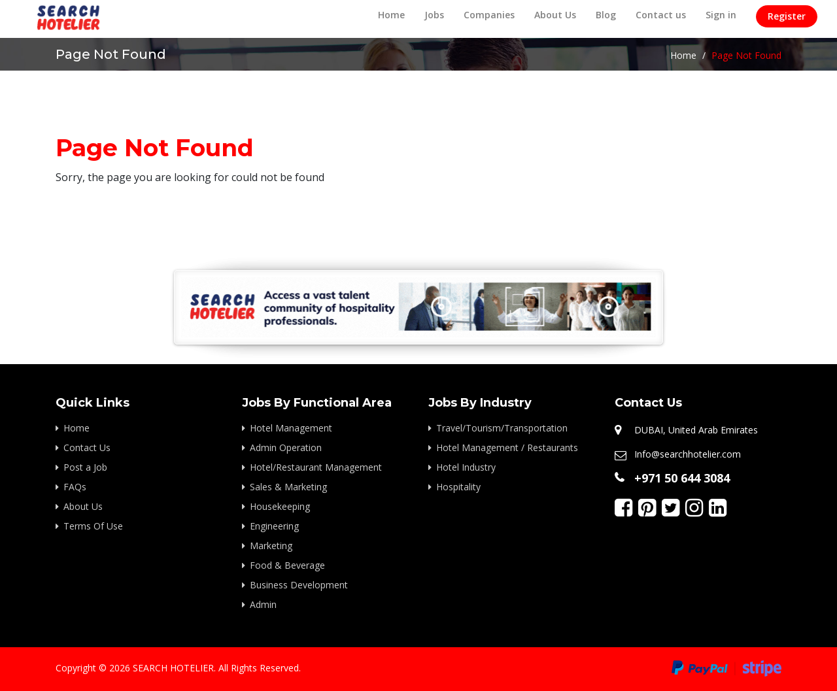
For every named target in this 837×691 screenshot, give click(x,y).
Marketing (271, 545)
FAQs (74, 486)
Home (391, 14)
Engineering (274, 526)
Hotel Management (291, 428)
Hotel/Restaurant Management (316, 467)
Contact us (661, 14)
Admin (263, 604)
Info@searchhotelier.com (687, 454)
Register (787, 16)
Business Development (299, 585)
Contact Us (87, 447)
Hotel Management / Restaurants (507, 447)
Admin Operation (286, 447)
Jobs (434, 14)
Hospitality (458, 486)
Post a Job (85, 467)
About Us (555, 14)
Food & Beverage (287, 565)
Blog (606, 14)
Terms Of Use (93, 526)
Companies (489, 14)
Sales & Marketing (288, 486)
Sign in (721, 14)
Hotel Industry (466, 467)
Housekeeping (280, 506)
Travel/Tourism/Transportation (502, 428)
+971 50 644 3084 (682, 478)
